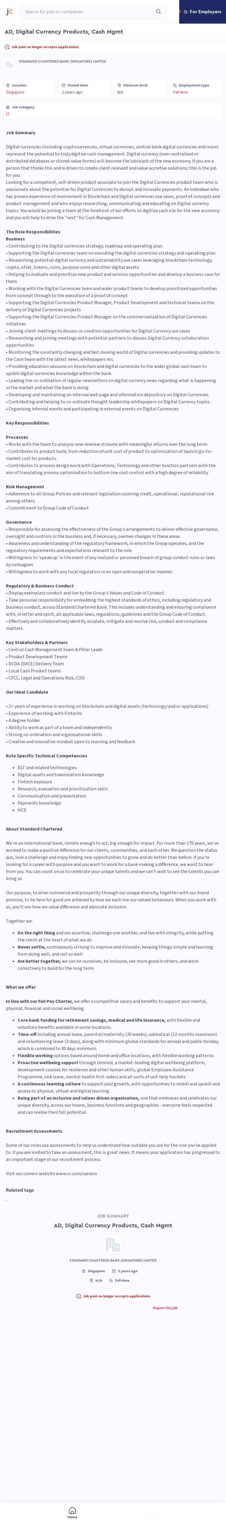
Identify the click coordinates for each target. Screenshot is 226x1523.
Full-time (180, 92)
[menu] (113, 1513)
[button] (202, 12)
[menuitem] (34, 1513)
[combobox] (86, 11)
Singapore (15, 92)
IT (8, 114)
